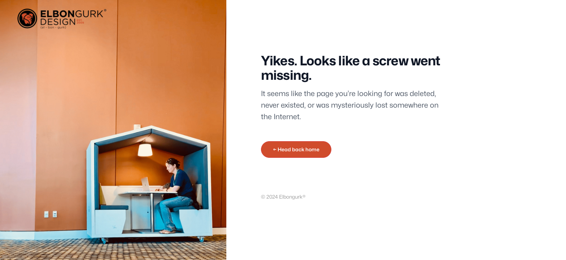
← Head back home (296, 149)
